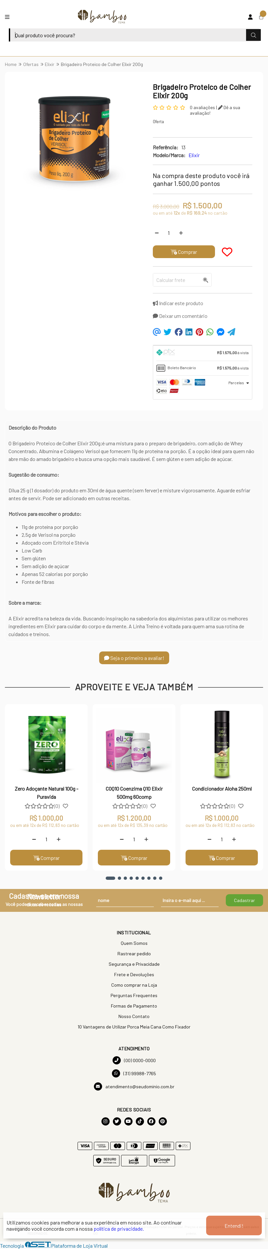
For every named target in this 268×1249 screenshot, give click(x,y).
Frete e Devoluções (134, 974)
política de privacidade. (119, 1228)
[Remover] (157, 233)
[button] (110, 878)
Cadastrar (244, 900)
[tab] (202, 353)
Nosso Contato (134, 1016)
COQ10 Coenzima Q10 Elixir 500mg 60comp (134, 792)
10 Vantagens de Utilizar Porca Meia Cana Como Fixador (134, 1026)
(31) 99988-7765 (134, 1073)
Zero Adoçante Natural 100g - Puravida (46, 792)
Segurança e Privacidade (134, 964)
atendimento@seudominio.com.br (134, 1086)
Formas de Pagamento (134, 1006)
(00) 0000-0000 (134, 1060)
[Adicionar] (181, 233)
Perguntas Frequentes (134, 995)
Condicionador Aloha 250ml (222, 788)
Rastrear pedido (134, 953)
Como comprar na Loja (134, 985)
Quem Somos (134, 943)
